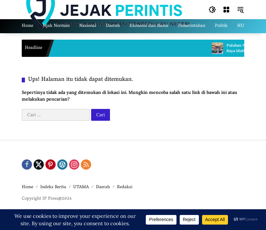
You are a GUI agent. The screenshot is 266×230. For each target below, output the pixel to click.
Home (27, 187)
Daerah (103, 187)
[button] (212, 9)
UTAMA (81, 187)
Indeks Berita (53, 187)
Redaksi (124, 187)
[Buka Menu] (226, 9)
